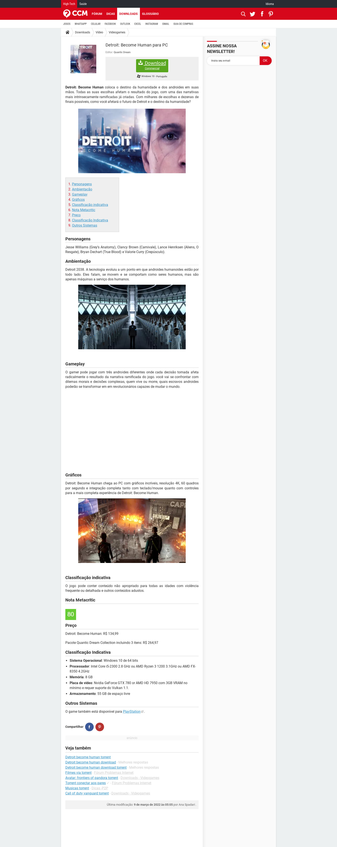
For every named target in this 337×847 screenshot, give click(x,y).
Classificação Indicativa (90, 220)
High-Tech (69, 4)
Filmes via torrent (78, 773)
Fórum (97, 13)
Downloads (128, 13)
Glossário (150, 13)
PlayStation (132, 711)
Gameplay (79, 194)
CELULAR (95, 23)
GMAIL (165, 23)
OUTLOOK (125, 23)
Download (152, 65)
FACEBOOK (110, 23)
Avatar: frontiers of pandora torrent (91, 778)
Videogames (117, 32)
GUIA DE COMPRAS (183, 23)
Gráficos (78, 200)
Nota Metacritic (83, 210)
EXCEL (137, 23)
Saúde (83, 4)
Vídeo (99, 32)
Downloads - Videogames (140, 778)
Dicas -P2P (100, 788)
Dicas (110, 13)
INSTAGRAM (151, 23)
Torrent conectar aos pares (85, 783)
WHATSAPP (81, 23)
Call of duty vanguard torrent (87, 793)
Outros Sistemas (84, 225)
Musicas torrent (77, 788)
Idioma (270, 4)
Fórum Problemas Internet (113, 773)
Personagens (82, 184)
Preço (76, 215)
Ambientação (82, 189)
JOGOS (66, 23)
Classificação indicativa (90, 205)
